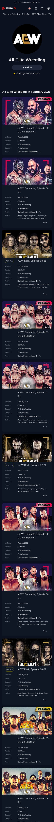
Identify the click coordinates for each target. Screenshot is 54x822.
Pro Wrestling (23, 148)
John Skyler (41, 489)
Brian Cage (34, 287)
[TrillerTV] (9, 8)
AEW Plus (36, 14)
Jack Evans (29, 695)
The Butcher (42, 422)
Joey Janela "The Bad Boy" (28, 693)
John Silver (34, 491)
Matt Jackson (42, 420)
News (44, 14)
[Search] (42, 8)
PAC (35, 695)
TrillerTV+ (26, 14)
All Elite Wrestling (24, 144)
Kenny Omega (23, 624)
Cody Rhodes (23, 284)
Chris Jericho (23, 622)
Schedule (16, 14)
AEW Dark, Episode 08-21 (32, 260)
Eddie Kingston (23, 491)
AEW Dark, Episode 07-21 (32, 465)
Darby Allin (44, 622)
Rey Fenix (40, 216)
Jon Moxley (39, 218)
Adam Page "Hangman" (27, 216)
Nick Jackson (23, 422)
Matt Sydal (33, 422)
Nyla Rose (31, 218)
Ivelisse (21, 695)
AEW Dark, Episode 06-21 (32, 669)
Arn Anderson (34, 284)
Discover (7, 14)
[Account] (48, 8)
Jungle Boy (43, 287)
